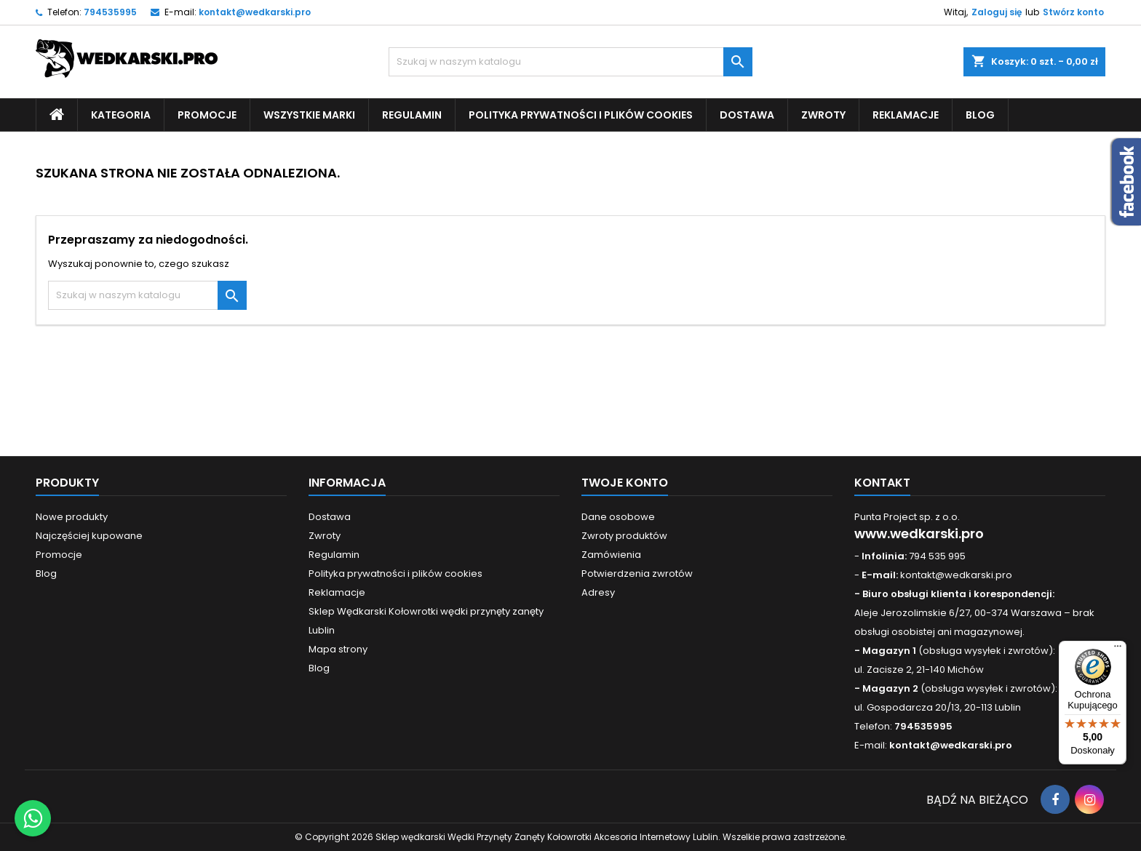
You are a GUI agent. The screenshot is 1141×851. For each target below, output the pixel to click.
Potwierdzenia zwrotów (637, 573)
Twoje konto (624, 482)
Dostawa (747, 115)
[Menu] (1117, 649)
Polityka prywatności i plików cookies (581, 115)
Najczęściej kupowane (89, 536)
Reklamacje (905, 115)
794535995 (110, 12)
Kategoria (121, 115)
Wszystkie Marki (309, 115)
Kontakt (882, 482)
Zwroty (823, 115)
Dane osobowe (618, 517)
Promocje (207, 115)
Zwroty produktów (624, 536)
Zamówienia (611, 555)
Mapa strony (338, 649)
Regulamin (412, 115)
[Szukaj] (570, 61)
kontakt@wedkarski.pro (255, 12)
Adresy (598, 592)
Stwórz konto (1073, 12)
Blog (980, 115)
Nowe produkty (72, 517)
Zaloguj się (996, 12)
